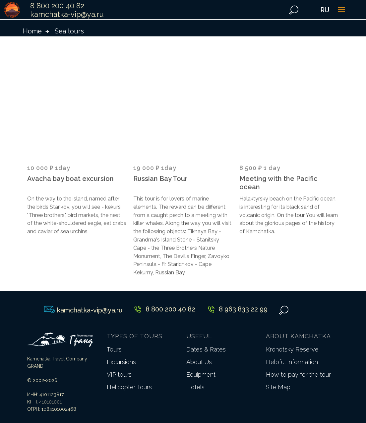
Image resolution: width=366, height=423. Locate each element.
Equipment (200, 374)
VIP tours (119, 374)
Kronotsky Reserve (292, 349)
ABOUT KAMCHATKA (298, 336)
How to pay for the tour (298, 374)
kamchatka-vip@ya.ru (67, 14)
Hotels (195, 387)
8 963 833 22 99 (243, 309)
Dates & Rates (206, 349)
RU (325, 10)
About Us (199, 361)
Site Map (278, 387)
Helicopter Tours (129, 387)
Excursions (121, 361)
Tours (114, 349)
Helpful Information (292, 361)
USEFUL (199, 336)
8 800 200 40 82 (57, 5)
